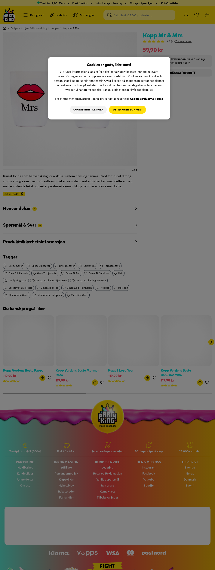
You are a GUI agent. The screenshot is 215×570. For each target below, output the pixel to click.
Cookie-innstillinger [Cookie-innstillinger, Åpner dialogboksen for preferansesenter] (88, 109)
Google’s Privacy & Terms (146, 99)
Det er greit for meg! (127, 109)
